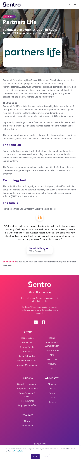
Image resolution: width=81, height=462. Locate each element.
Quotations (27, 351)
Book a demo (9, 261)
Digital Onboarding (27, 356)
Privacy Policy (18, 451)
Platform (27, 331)
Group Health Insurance (27, 388)
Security (52, 364)
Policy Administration (27, 360)
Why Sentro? (52, 378)
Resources (27, 415)
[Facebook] (43, 322)
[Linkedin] (36, 322)
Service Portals (52, 350)
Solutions (27, 378)
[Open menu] (75, 4)
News (27, 421)
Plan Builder (27, 342)
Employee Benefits (27, 405)
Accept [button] (35, 456)
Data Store (52, 359)
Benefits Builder (27, 347)
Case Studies (27, 425)
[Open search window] (70, 4)
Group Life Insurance (27, 384)
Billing (52, 338)
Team (52, 397)
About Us (52, 384)
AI (52, 368)
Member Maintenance (27, 365)
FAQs (52, 388)
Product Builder (27, 338)
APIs (52, 355)
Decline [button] (45, 456)
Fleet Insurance (27, 401)
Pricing (52, 393)
